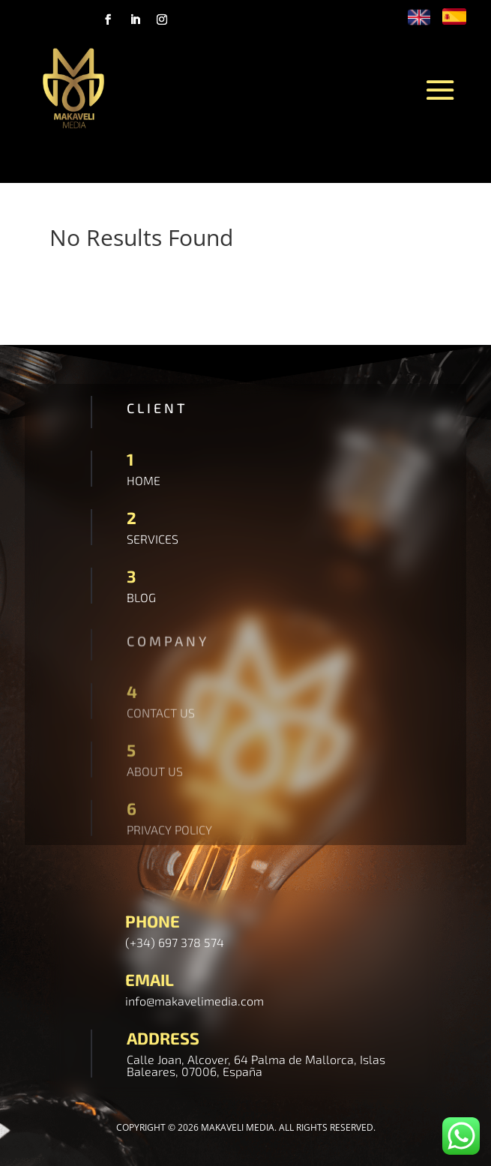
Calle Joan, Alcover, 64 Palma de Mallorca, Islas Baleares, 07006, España (256, 1065)
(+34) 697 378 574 (174, 942)
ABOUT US (155, 773)
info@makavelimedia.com (194, 1001)
